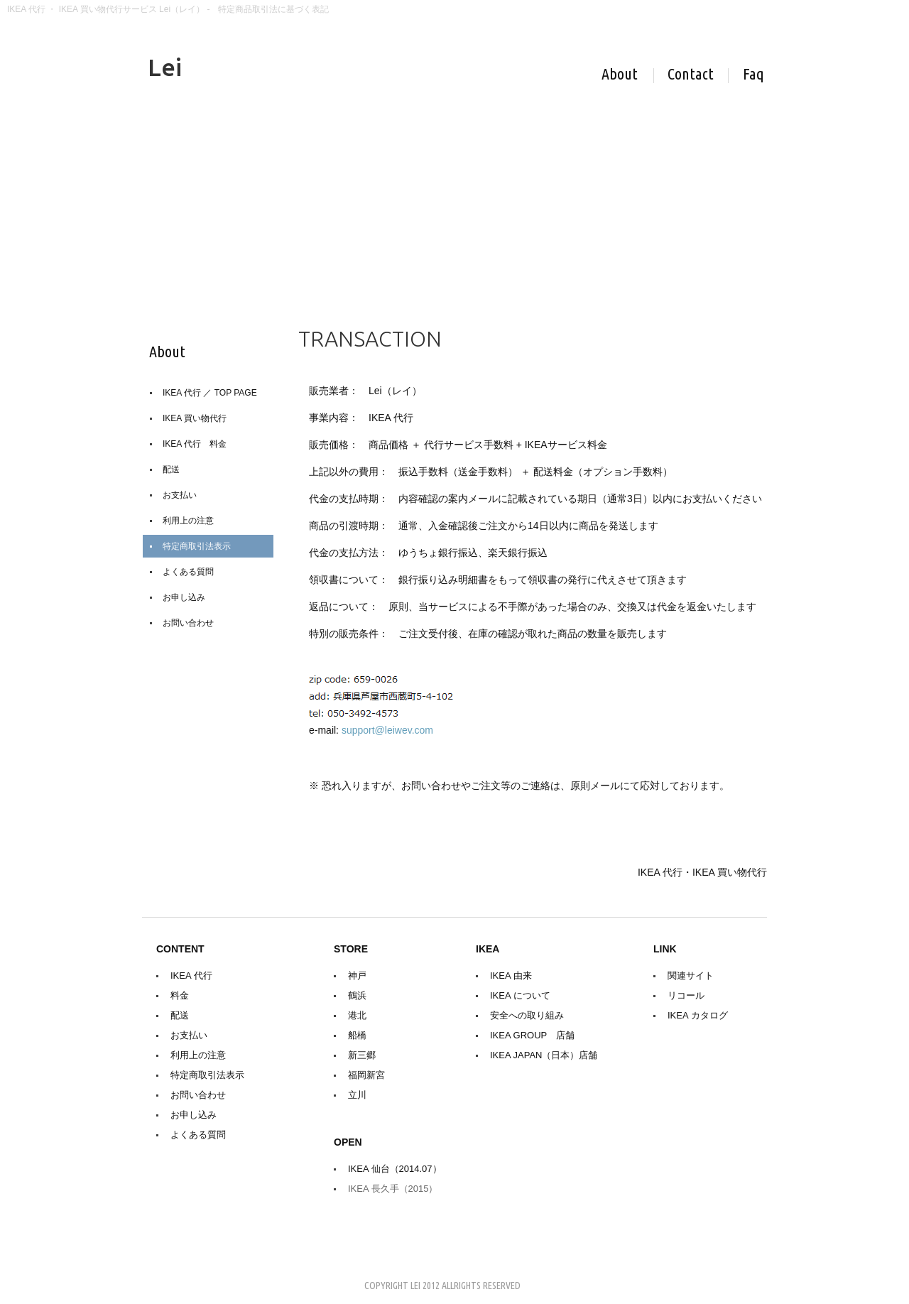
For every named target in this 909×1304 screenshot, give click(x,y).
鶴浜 (357, 995)
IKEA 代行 (191, 975)
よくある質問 (188, 572)
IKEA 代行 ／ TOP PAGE (210, 393)
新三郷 (362, 1055)
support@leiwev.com (387, 730)
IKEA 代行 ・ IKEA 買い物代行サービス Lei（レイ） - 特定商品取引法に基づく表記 (168, 9)
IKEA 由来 (511, 975)
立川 (357, 1095)
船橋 (357, 1035)
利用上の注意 (188, 521)
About (627, 75)
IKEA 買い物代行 (195, 418)
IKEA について (520, 995)
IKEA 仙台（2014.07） (395, 1168)
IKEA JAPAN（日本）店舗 (543, 1055)
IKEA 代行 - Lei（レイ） (309, 69)
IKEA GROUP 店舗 (532, 1035)
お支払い (180, 495)
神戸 (357, 975)
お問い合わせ (188, 623)
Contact (698, 75)
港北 (357, 1015)
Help (753, 75)
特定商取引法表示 (197, 546)
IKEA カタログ (698, 1015)
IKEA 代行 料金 (195, 444)
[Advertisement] (454, 189)
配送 (171, 469)
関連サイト (691, 975)
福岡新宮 (366, 1075)
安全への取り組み (527, 1015)
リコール (686, 995)
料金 (179, 995)
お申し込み (184, 597)
